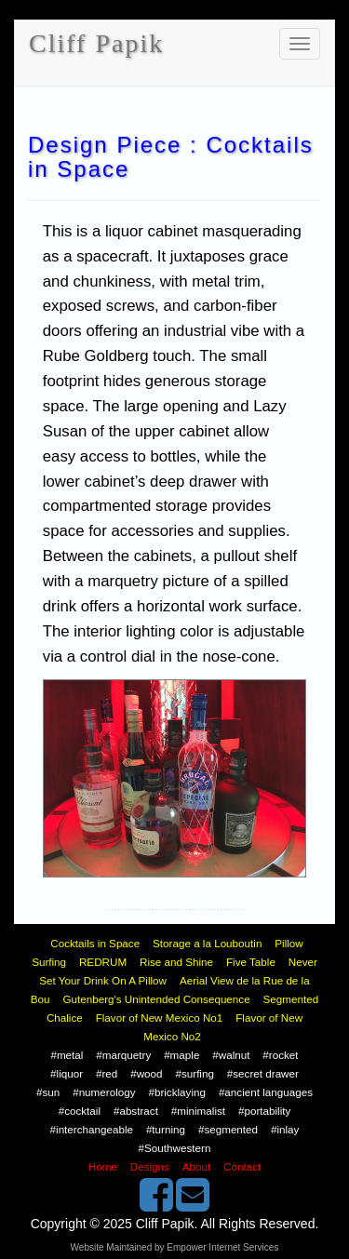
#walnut (230, 1055)
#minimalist (198, 1111)
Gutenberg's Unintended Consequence (155, 999)
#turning (165, 1129)
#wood (146, 1073)
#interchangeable (91, 1129)
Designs (149, 1166)
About (196, 1166)
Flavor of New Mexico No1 (159, 1017)
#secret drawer (263, 1073)
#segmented (228, 1129)
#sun (48, 1092)
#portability (264, 1111)
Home (102, 1166)
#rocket (280, 1055)
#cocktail (80, 1111)
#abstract (136, 1111)
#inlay (285, 1129)
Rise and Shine (176, 962)
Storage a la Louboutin (207, 943)
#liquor (66, 1073)
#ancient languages (266, 1092)
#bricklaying (177, 1092)
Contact (242, 1166)
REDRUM (103, 962)
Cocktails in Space (95, 943)
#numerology (104, 1092)
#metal (66, 1055)
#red (106, 1073)
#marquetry (123, 1055)
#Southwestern (175, 1148)
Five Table (250, 962)
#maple (181, 1055)
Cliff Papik (96, 43)
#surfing (194, 1073)
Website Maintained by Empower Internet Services (175, 1247)
